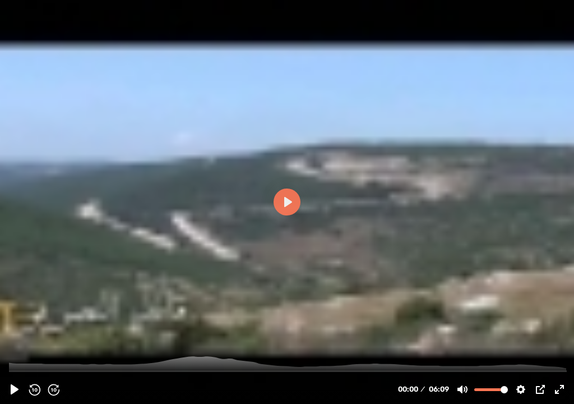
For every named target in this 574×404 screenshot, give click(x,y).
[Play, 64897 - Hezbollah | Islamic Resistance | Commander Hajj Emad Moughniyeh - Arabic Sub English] (15, 389)
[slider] (288, 370)
